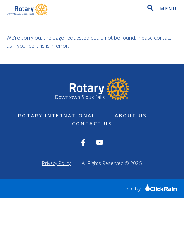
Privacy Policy (56, 163)
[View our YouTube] (99, 142)
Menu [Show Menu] (168, 9)
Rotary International (57, 115)
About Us (131, 115)
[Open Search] (150, 9)
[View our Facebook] (83, 142)
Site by (151, 188)
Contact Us (92, 123)
